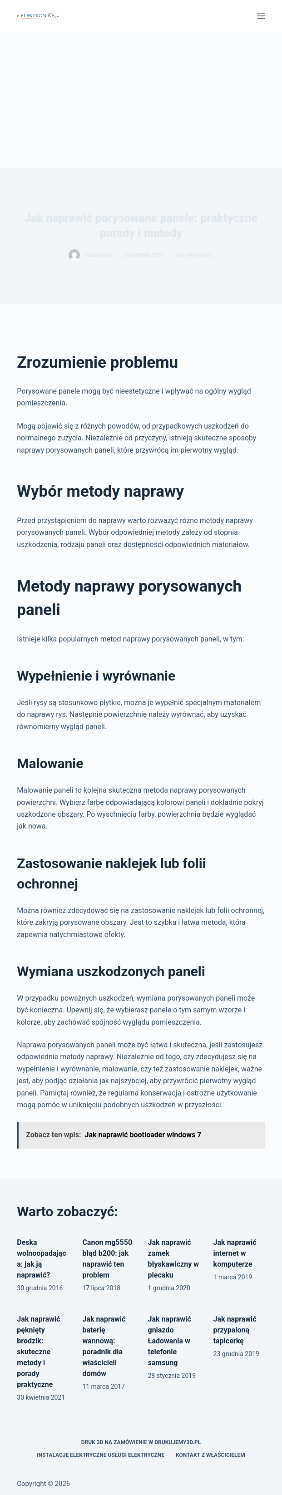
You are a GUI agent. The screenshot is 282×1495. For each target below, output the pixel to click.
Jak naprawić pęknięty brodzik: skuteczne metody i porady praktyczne (38, 1352)
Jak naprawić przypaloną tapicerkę (235, 1330)
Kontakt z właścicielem (210, 1455)
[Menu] (261, 16)
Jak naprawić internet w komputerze (235, 1253)
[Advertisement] (141, 99)
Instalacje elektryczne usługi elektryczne (100, 1455)
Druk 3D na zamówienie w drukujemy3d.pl (141, 1442)
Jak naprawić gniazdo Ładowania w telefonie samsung (169, 1341)
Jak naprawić (193, 255)
